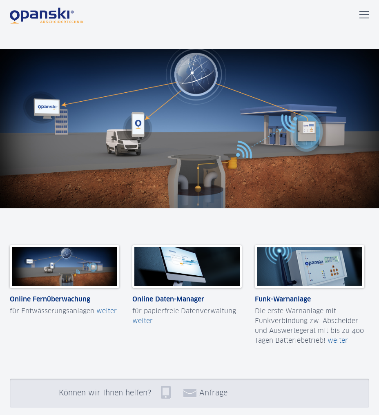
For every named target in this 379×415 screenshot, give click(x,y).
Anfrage (205, 392)
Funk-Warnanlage (283, 299)
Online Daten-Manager (168, 299)
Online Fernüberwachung (50, 299)
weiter (106, 311)
